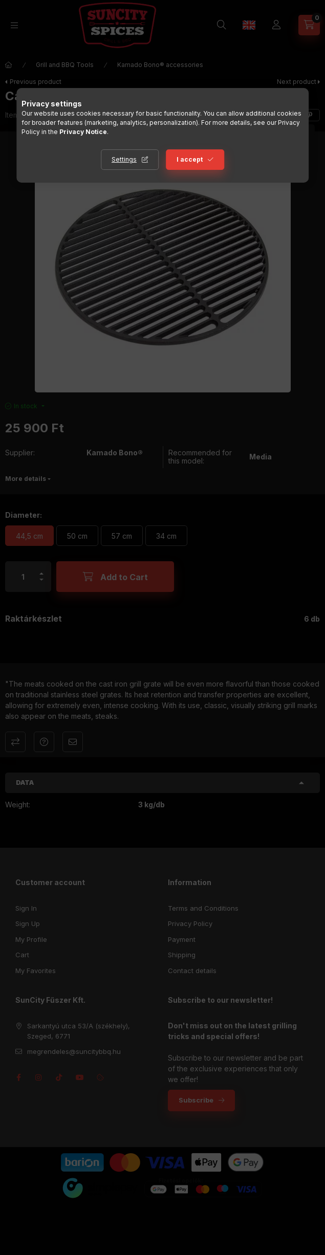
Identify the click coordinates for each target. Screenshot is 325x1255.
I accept (190, 159)
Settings (124, 159)
